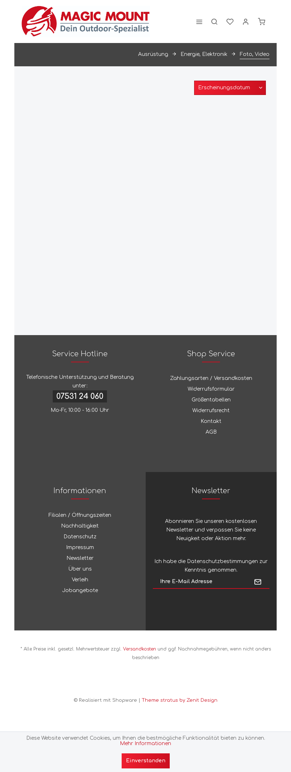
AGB (211, 432)
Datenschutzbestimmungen (222, 561)
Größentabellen (211, 399)
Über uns (80, 569)
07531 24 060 (79, 396)
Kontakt (211, 421)
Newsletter (80, 558)
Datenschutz (80, 536)
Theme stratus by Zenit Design (179, 700)
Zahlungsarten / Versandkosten (211, 378)
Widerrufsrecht (211, 410)
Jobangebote (80, 590)
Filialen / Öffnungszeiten (79, 515)
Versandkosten (139, 649)
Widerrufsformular (211, 389)
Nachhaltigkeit (80, 526)
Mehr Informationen (145, 743)
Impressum (80, 547)
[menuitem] (199, 21)
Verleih (80, 579)
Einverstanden (145, 760)
